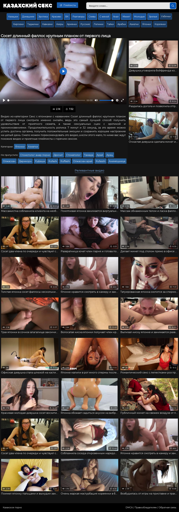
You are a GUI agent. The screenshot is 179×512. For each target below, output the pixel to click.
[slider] (46, 100)
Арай (100, 154)
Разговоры (79, 16)
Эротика (43, 16)
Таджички (33, 24)
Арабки (121, 24)
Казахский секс (27, 5)
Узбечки (166, 16)
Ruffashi (65, 161)
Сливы (92, 16)
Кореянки (160, 24)
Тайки (110, 24)
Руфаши (40, 161)
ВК (67, 16)
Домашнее (28, 16)
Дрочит (58, 154)
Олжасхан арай (82, 161)
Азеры (59, 24)
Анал (116, 16)
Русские (85, 24)
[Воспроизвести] (4, 100)
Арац (109, 154)
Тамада (88, 154)
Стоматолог (73, 154)
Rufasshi (100, 161)
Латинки (98, 24)
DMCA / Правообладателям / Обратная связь (151, 507)
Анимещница (117, 161)
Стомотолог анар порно (35, 154)
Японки (146, 24)
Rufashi (52, 161)
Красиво (56, 16)
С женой (104, 16)
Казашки (13, 16)
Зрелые (153, 16)
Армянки (72, 24)
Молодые (139, 16)
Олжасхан (9, 161)
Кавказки (47, 24)
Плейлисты (67, 5)
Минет (126, 16)
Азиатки (134, 24)
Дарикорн (25, 161)
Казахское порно (12, 507)
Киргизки (18, 24)
